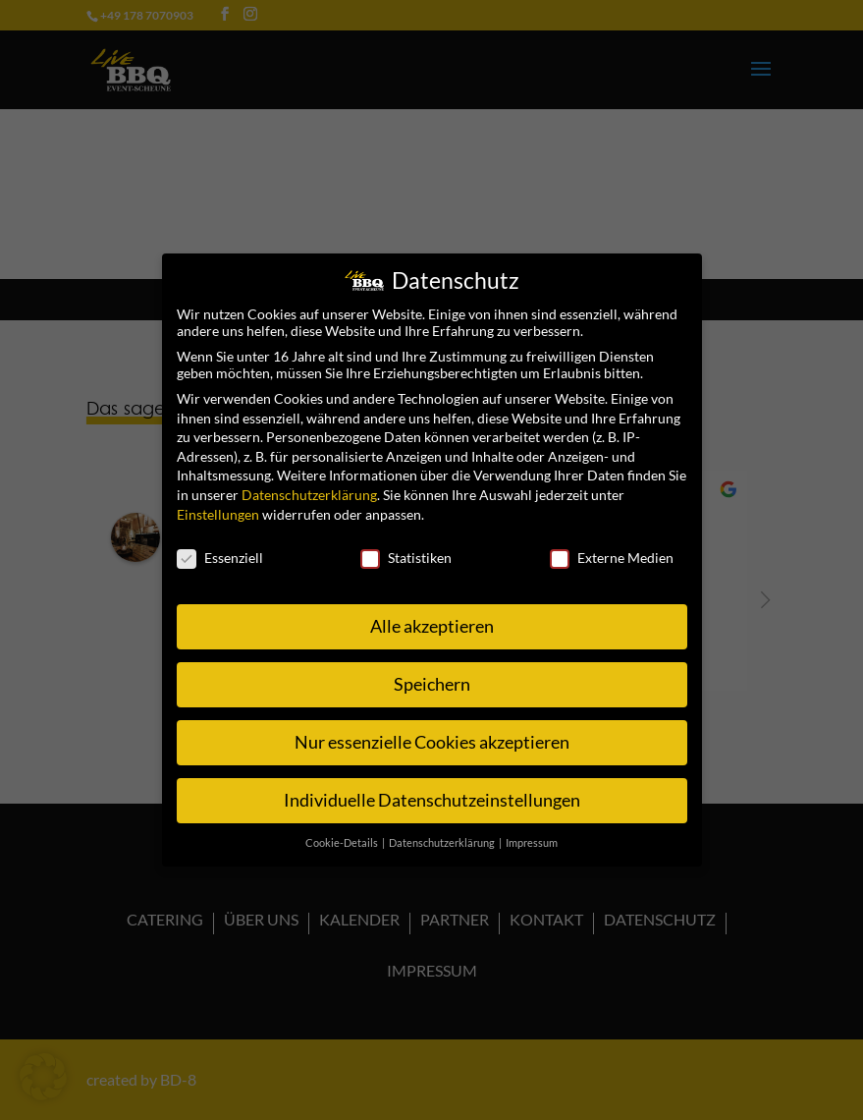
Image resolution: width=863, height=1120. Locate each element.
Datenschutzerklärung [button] (443, 835)
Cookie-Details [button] (342, 835)
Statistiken (406, 549)
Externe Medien (612, 549)
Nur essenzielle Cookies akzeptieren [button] (432, 734)
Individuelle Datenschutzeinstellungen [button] (432, 792)
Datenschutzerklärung (309, 486)
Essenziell (220, 549)
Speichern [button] (432, 676)
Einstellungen (218, 505)
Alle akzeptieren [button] (432, 618)
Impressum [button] (532, 835)
